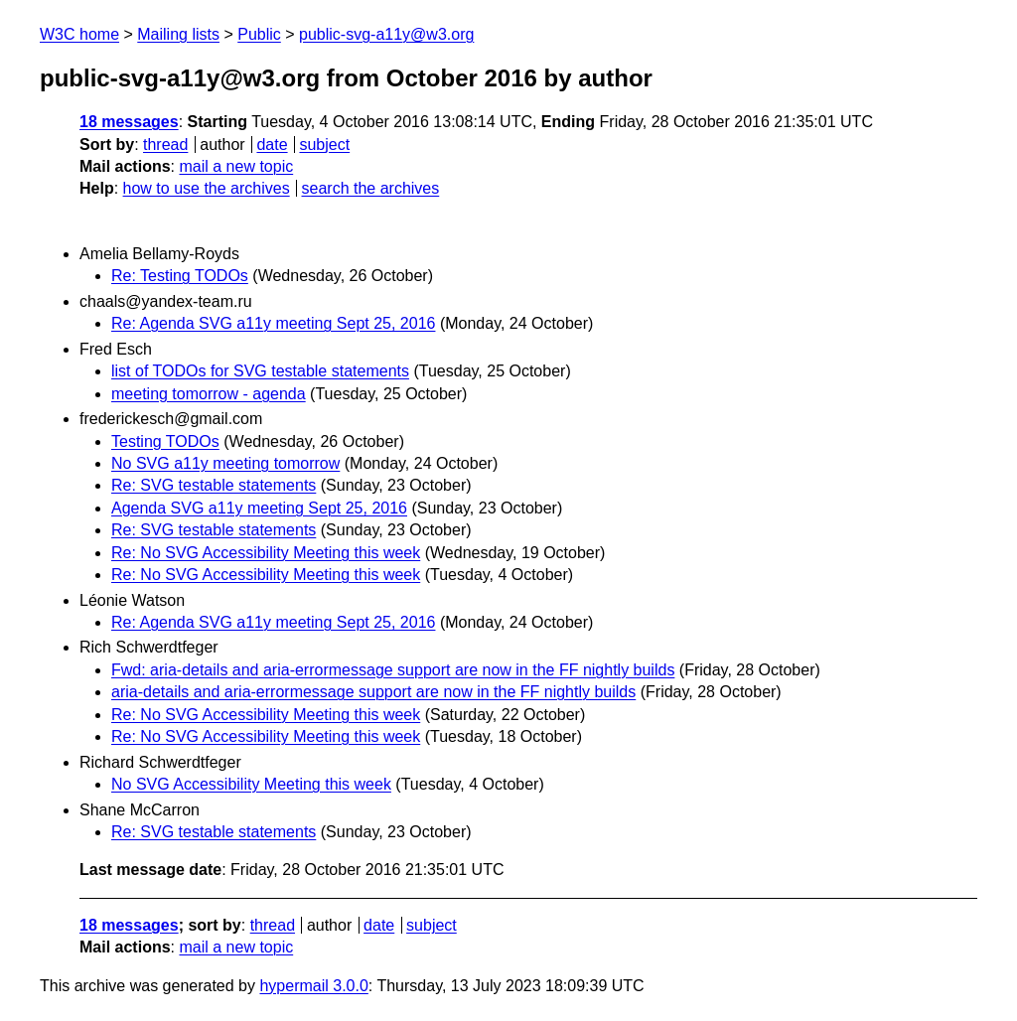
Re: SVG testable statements (213, 485)
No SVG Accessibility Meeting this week (251, 784)
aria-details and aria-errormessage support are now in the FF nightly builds (373, 691)
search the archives (371, 188)
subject (324, 144)
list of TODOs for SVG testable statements (260, 371)
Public (259, 34)
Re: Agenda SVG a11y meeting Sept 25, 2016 (273, 323)
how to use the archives (206, 188)
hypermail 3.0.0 (313, 985)
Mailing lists (178, 34)
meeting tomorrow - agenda (208, 393)
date (271, 144)
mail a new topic (236, 166)
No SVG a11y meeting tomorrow (225, 463)
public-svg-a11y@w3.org (386, 34)
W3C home (79, 34)
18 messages (129, 121)
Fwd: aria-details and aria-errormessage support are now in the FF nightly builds (392, 669)
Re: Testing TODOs (179, 275)
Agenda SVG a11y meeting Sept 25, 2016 (259, 508)
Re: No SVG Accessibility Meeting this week (265, 552)
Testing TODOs (165, 441)
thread (165, 144)
